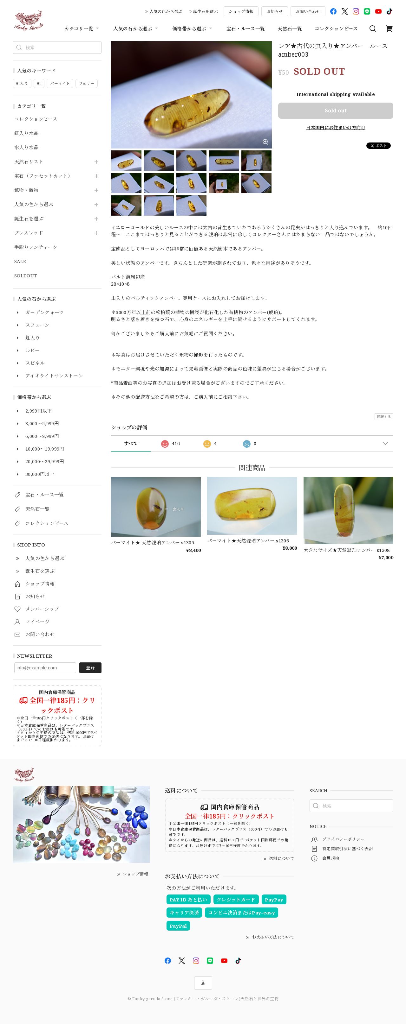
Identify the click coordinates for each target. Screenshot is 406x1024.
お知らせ (274, 11)
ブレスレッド (28, 233)
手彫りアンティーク (35, 247)
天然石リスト (28, 162)
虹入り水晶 (26, 133)
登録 (90, 668)
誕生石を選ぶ (205, 11)
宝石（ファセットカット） (43, 176)
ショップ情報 (241, 11)
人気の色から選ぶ (165, 11)
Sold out (336, 110)
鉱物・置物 (26, 190)
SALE (20, 261)
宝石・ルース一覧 (245, 28)
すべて (131, 443)
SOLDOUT (25, 276)
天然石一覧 (290, 28)
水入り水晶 (26, 147)
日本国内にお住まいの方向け (335, 127)
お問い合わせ (308, 11)
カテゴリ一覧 (82, 28)
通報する (384, 416)
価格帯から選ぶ (192, 28)
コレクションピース (336, 28)
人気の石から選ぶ (136, 28)
